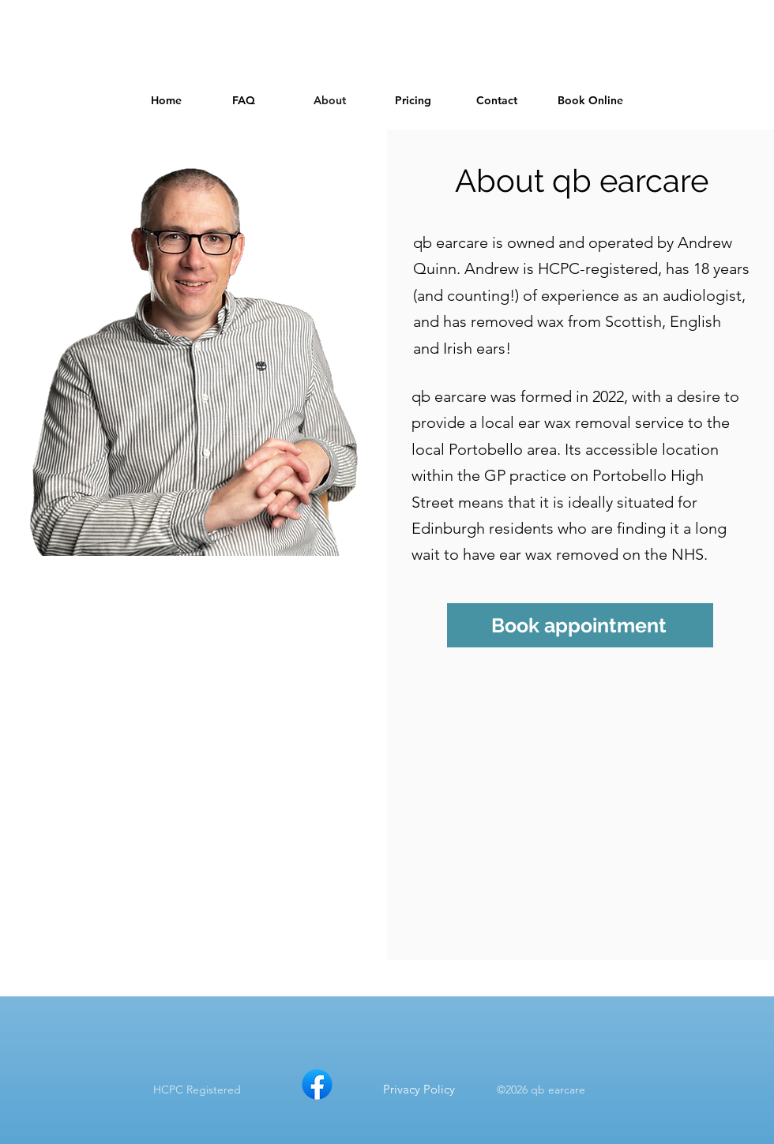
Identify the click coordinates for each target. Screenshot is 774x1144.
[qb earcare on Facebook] (317, 1084)
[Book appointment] (580, 625)
